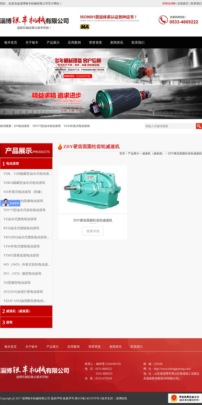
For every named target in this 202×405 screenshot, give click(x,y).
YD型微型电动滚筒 (17, 282)
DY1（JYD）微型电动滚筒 (22, 273)
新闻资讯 (116, 42)
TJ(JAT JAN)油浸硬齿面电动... (24, 300)
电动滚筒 (10, 163)
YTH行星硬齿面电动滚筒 (21, 255)
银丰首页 (10, 42)
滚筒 (7, 322)
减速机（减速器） (17, 311)
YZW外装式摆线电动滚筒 (21, 246)
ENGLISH (169, 3)
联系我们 (196, 3)
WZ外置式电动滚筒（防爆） (23, 192)
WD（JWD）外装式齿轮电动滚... (26, 264)
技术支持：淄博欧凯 (114, 398)
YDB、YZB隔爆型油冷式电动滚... (27, 173)
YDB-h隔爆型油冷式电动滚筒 (24, 182)
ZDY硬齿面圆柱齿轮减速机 (185, 153)
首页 (122, 153)
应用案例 (74, 42)
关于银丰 (31, 42)
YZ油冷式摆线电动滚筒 (20, 219)
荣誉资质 (95, 42)
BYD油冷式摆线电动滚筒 (21, 228)
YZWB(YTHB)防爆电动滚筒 (23, 201)
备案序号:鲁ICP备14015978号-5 (82, 398)
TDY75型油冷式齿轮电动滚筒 (24, 210)
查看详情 (92, 231)
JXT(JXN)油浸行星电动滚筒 (23, 291)
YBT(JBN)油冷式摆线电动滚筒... (26, 237)
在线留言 (183, 3)
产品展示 (53, 42)
